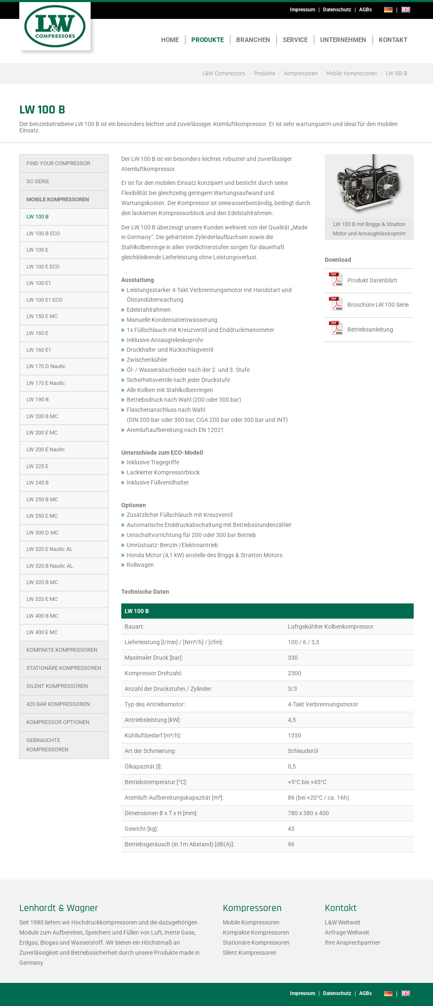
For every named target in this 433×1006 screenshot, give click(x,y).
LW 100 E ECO (43, 266)
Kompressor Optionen (57, 722)
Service (295, 40)
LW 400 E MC (41, 632)
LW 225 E (37, 466)
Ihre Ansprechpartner (352, 942)
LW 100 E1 (38, 283)
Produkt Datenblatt (372, 280)
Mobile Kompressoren (57, 199)
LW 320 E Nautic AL (49, 549)
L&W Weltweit (342, 922)
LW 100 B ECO (43, 233)
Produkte (207, 40)
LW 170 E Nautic (45, 383)
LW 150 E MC (41, 316)
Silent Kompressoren (57, 686)
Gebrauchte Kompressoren (47, 745)
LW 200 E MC (41, 432)
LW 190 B (37, 399)
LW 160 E (37, 333)
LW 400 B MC (42, 616)
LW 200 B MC (42, 416)
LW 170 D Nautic (46, 366)
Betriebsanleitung (370, 329)
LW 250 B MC (42, 499)
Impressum (302, 10)
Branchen (253, 40)
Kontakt (393, 40)
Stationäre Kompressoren (63, 668)
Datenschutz (337, 10)
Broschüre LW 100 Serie (378, 304)
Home (170, 40)
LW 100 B (37, 216)
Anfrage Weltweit (347, 932)
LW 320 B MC (42, 582)
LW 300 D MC (42, 532)
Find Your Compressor (58, 163)
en (406, 9)
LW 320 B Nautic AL (49, 566)
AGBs (365, 10)
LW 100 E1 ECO (44, 300)
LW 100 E (37, 250)
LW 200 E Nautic (45, 449)
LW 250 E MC (41, 516)
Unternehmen (343, 40)
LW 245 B (37, 482)
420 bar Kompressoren (58, 704)
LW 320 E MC (41, 599)
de (388, 9)
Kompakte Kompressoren (61, 650)
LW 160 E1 (38, 350)
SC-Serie (37, 181)
